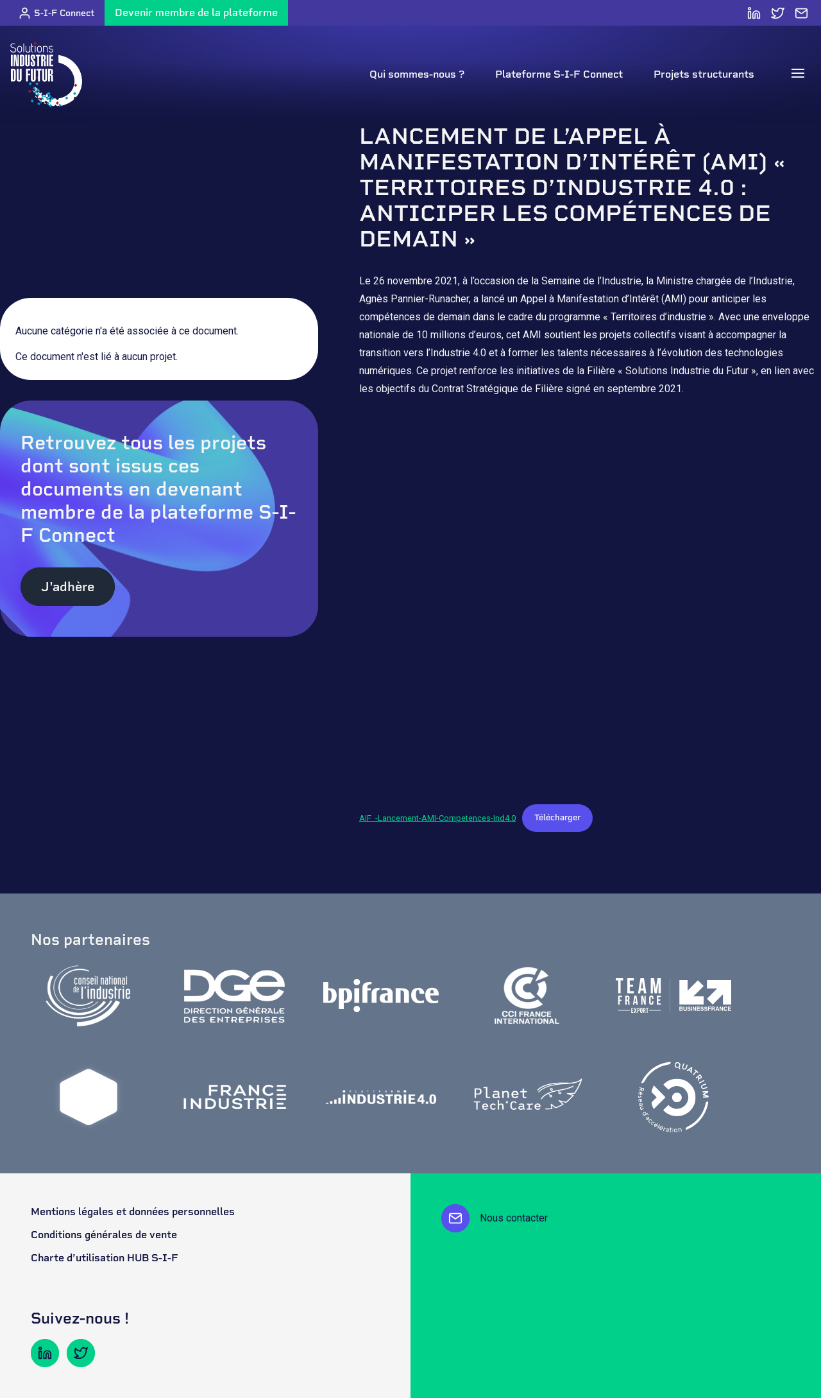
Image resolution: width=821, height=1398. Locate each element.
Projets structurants (704, 74)
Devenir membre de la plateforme (196, 12)
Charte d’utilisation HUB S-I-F (104, 1258)
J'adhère (67, 586)
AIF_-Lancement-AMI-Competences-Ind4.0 (437, 817)
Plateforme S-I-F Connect (559, 74)
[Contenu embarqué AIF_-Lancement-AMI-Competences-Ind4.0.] (590, 603)
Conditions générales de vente (104, 1235)
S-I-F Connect (56, 13)
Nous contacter (494, 1218)
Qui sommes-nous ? (416, 74)
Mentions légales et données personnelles (133, 1211)
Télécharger (557, 817)
